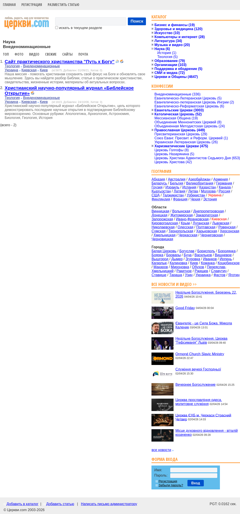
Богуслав (187, 251)
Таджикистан (173, 195)
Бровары (173, 255)
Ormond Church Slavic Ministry (199, 354)
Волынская (181, 211)
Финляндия (160, 199)
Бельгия (176, 183)
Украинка (203, 275)
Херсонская (229, 231)
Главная (9, 4)
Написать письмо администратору (109, 504)
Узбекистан (196, 195)
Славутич (219, 271)
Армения (220, 179)
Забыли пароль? (171, 485)
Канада (225, 187)
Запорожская (162, 219)
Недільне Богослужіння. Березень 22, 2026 (206, 294)
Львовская (220, 223)
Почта (83, 54)
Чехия (195, 199)
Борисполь (206, 251)
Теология (12, 66)
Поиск (136, 21)
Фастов (219, 275)
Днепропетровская (208, 211)
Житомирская (181, 215)
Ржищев (201, 271)
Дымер (177, 259)
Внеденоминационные (41, 66)
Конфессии (162, 86)
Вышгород (159, 259)
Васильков (203, 255)
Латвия (179, 191)
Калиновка (178, 263)
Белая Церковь (163, 251)
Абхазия (158, 179)
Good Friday (185, 308)
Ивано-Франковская (192, 219)
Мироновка (180, 267)
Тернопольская (180, 231)
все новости (161, 450)
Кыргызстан (161, 191)
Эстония (210, 199)
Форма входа (164, 459)
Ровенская (227, 227)
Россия (224, 191)
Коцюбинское (229, 263)
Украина (11, 70)
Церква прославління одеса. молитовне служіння (198, 402)
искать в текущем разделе (78, 28)
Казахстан (207, 187)
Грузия (156, 187)
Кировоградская (164, 223)
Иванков (210, 259)
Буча (187, 255)
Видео (34, 54)
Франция (180, 199)
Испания (189, 187)
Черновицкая (162, 239)
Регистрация (31, 4)
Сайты (67, 54)
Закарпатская (207, 215)
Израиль (172, 187)
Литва (193, 191)
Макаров (160, 267)
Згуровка (192, 259)
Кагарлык (159, 263)
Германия (224, 183)
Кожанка (208, 263)
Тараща (175, 275)
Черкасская (187, 235)
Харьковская (206, 231)
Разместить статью (63, 4)
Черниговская (211, 235)
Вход (195, 483)
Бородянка (227, 251)
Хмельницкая (164, 235)
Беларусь (159, 183)
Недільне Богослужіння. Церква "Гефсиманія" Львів (201, 340)
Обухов (198, 267)
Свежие (51, 54)
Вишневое (223, 255)
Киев (44, 70)
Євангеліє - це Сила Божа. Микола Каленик (203, 325)
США (155, 195)
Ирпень (226, 259)
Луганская (201, 223)
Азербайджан (199, 179)
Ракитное (184, 271)
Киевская (28, 70)
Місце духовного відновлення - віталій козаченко (206, 432)
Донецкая (159, 215)
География (161, 171)
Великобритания (199, 183)
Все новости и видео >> (174, 284)
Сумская (158, 231)
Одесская (185, 227)
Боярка (157, 255)
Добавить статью (60, 504)
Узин (189, 275)
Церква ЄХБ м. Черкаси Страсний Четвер (203, 417)
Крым (185, 223)
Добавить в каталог (22, 504)
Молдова (208, 191)
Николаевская (163, 227)
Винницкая (160, 211)
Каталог (159, 17)
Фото (19, 54)
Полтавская (205, 227)
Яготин (234, 275)
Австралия (176, 179)
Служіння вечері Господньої (198, 369)
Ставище (158, 275)
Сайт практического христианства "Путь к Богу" (59, 61)
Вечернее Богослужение (195, 384)
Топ (6, 54)
